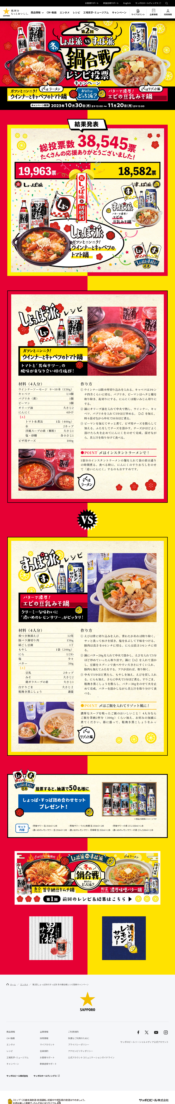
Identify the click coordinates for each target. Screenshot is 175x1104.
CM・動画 (52, 12)
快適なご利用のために (78, 1038)
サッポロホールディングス (146, 3)
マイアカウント (138, 14)
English (127, 3)
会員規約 (44, 1051)
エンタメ (65, 12)
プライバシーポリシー (78, 1044)
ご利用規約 (73, 1031)
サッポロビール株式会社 (17, 1075)
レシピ (76, 12)
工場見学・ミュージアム (96, 12)
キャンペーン (119, 12)
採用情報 (168, 14)
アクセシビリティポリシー (80, 1051)
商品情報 (36, 12)
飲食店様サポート (111, 3)
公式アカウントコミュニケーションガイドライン (91, 1057)
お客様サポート (92, 3)
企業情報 (154, 14)
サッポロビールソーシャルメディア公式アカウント (144, 1041)
